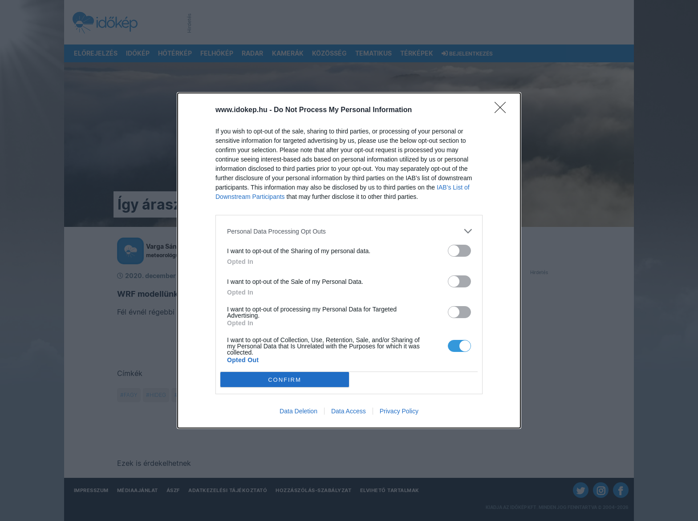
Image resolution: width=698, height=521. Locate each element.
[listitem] (349, 231)
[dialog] (349, 260)
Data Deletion (298, 411)
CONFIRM (284, 379)
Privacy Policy (399, 411)
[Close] (503, 110)
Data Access (348, 411)
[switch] (459, 251)
